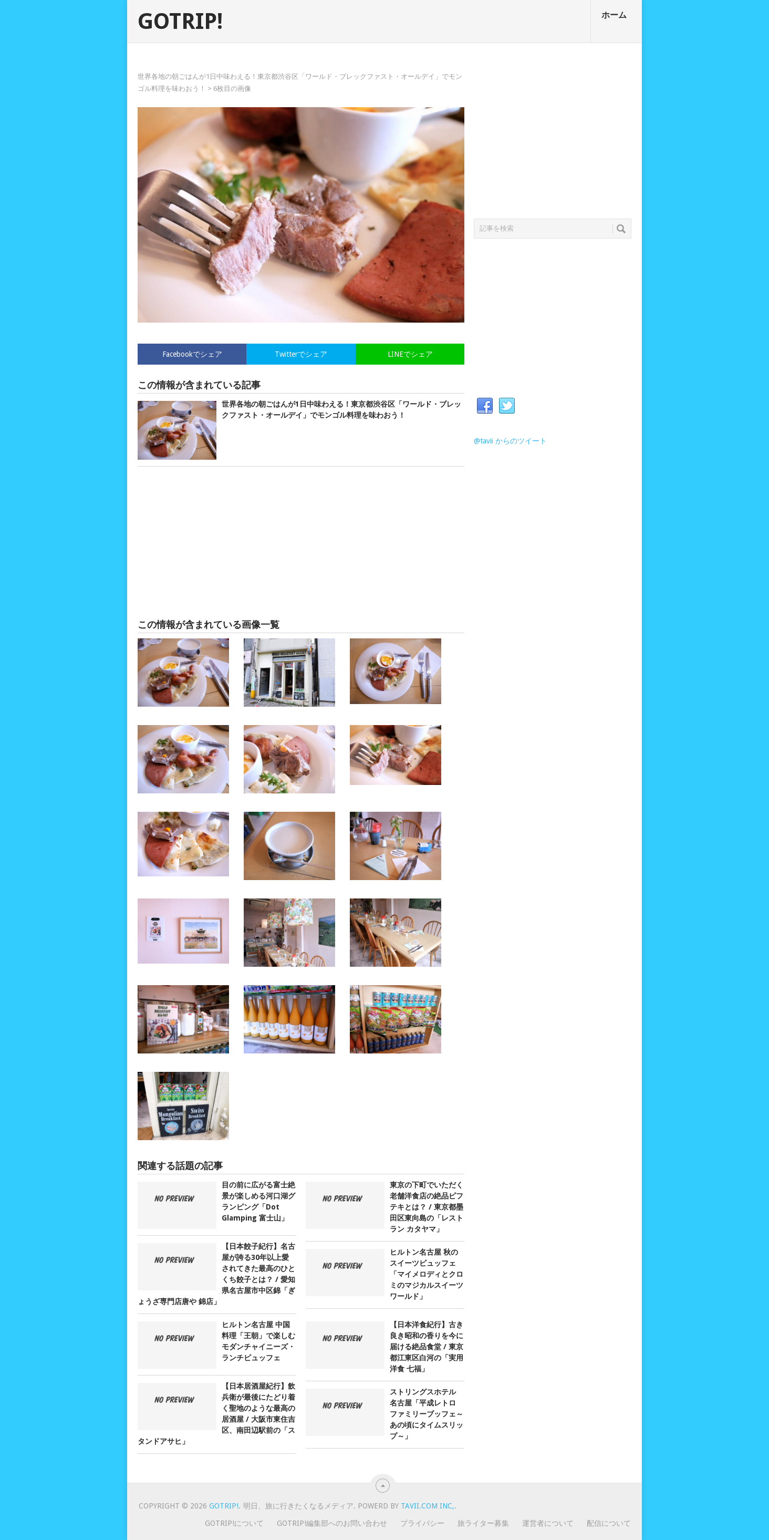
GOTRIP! (180, 22)
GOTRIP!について (234, 1523)
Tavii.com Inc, (427, 1506)
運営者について (548, 1523)
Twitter (506, 406)
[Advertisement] (301, 542)
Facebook (484, 406)
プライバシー (422, 1523)
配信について (609, 1523)
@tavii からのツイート (510, 441)
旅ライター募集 (483, 1523)
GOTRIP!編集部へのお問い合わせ (332, 1523)
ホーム (614, 15)
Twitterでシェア (301, 354)
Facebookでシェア (192, 354)
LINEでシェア (410, 354)
